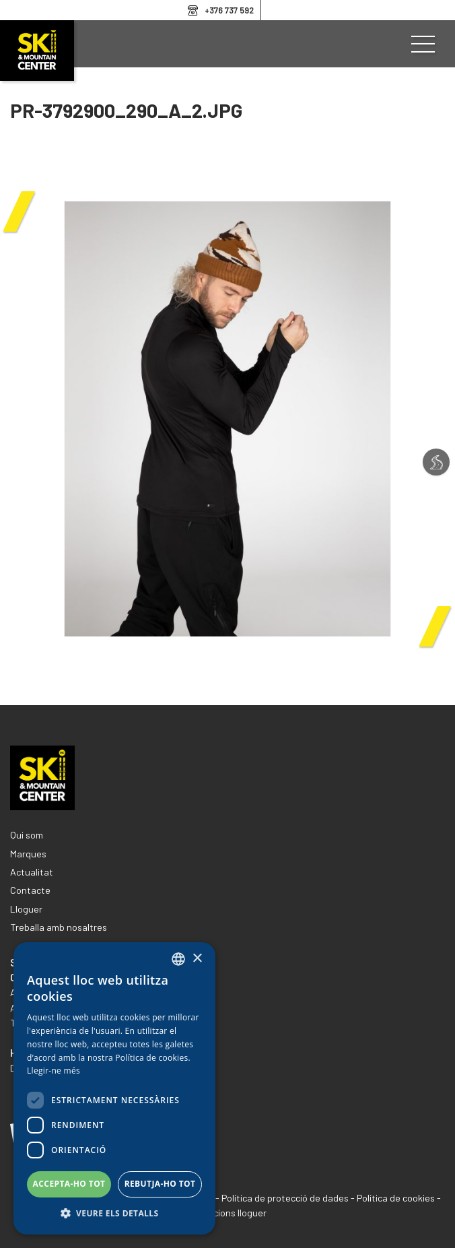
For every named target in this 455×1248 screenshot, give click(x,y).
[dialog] (114, 1088)
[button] (114, 1213)
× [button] (197, 959)
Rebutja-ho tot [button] (160, 1183)
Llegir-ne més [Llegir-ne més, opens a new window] (53, 1070)
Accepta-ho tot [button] (69, 1183)
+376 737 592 (229, 10)
